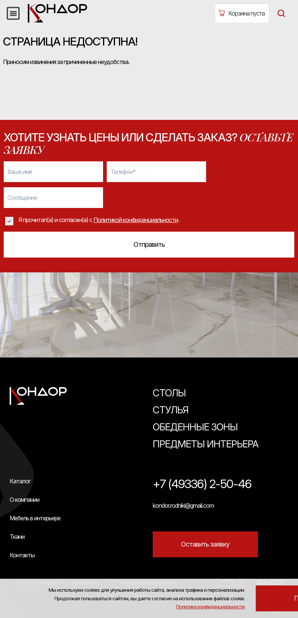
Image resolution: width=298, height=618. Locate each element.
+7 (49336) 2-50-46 (202, 484)
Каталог (20, 481)
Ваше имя (19, 171)
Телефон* (123, 171)
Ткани (17, 536)
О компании (24, 499)
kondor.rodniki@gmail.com (183, 505)
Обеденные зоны (195, 427)
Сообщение (22, 197)
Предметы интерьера (205, 444)
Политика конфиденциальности (249, 578)
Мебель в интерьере (35, 518)
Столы (169, 393)
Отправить (149, 244)
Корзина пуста (246, 13)
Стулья (170, 410)
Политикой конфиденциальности (135, 220)
